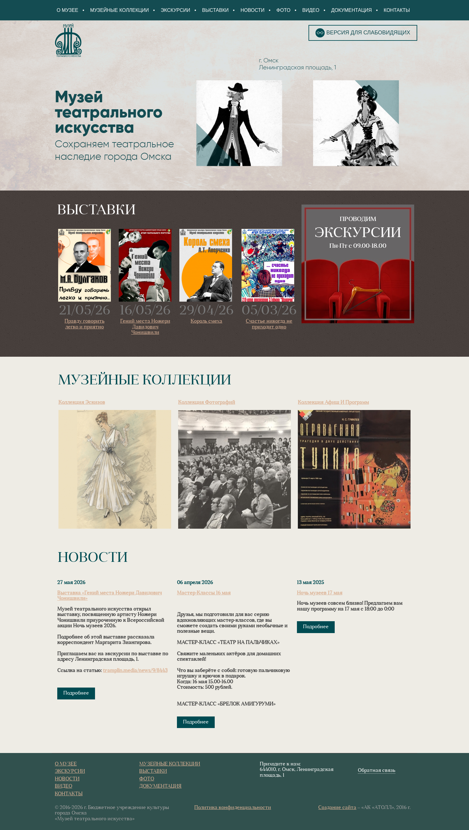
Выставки (215, 10)
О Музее (67, 10)
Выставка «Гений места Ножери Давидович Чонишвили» (109, 596)
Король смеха (206, 321)
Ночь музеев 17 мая (319, 593)
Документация (351, 10)
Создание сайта (337, 807)
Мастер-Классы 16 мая (204, 593)
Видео (310, 10)
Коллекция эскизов (81, 402)
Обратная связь (376, 770)
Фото (283, 10)
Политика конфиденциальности (232, 807)
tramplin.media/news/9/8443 (135, 670)
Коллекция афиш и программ (333, 402)
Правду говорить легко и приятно (84, 324)
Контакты (397, 10)
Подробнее (76, 693)
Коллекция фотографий (206, 402)
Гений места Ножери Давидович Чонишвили (145, 327)
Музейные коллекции (119, 10)
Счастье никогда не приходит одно (269, 324)
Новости (253, 10)
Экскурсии (175, 10)
